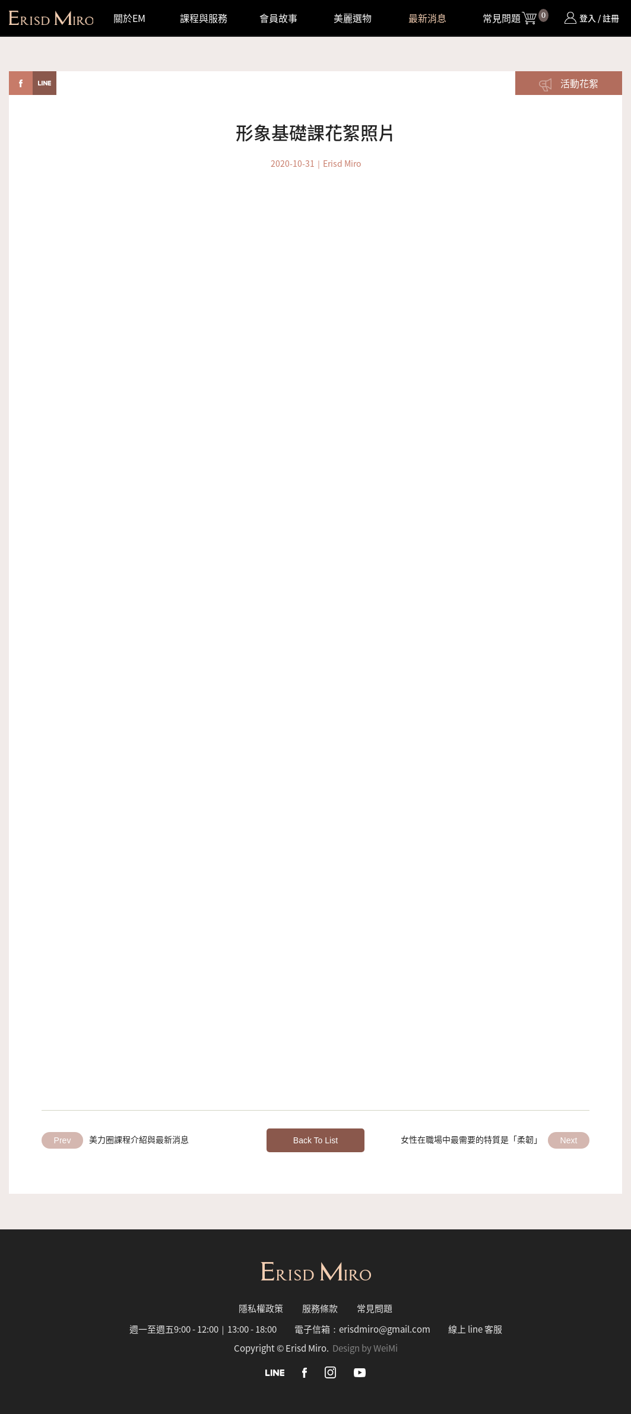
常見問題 (502, 18)
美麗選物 (353, 18)
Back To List (315, 1140)
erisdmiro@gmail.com (384, 1329)
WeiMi (385, 1348)
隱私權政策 (261, 1308)
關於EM (129, 18)
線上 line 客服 (475, 1329)
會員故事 (278, 18)
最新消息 (427, 18)
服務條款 (320, 1308)
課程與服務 (203, 18)
